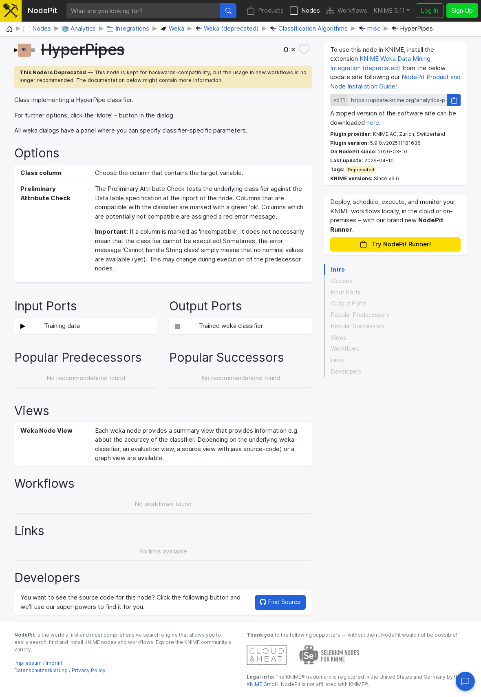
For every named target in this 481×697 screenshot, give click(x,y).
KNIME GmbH (262, 684)
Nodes (305, 10)
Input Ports (346, 292)
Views (338, 337)
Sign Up (462, 10)
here (372, 122)
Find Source (280, 602)
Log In (429, 10)
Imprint (54, 663)
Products (265, 10)
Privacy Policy (89, 670)
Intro (338, 269)
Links (337, 360)
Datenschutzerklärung (41, 670)
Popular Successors (357, 326)
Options (341, 281)
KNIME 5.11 (389, 10)
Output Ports (348, 303)
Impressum (28, 663)
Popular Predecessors (360, 315)
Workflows (346, 10)
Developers (346, 371)
